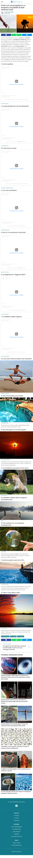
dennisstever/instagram (5, 356)
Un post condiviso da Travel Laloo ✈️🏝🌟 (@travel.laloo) (16, 141)
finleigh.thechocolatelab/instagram (7, 187)
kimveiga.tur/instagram (5, 271)
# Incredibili (13, 636)
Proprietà (16, 834)
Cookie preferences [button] (17, 845)
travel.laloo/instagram (5, 145)
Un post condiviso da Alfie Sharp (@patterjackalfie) (16, 225)
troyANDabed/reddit (4, 422)
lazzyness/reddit (4, 628)
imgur (2, 520)
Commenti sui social (16, 836)
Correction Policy (16, 829)
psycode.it (16, 820)
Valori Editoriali (16, 831)
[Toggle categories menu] (2, 1)
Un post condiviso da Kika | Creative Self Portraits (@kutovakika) (16, 99)
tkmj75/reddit (3, 551)
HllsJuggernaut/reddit (4, 584)
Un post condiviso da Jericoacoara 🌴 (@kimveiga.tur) (16, 267)
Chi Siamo (16, 815)
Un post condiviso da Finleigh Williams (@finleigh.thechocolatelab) (16, 183)
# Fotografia (20, 636)
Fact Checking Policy (16, 826)
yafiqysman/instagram (5, 314)
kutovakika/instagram (5, 103)
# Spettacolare (5, 636)
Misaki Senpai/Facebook (5, 393)
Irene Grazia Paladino (9, 12)
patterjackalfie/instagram (5, 229)
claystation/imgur (4, 495)
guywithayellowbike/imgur (5, 459)
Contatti (16, 818)
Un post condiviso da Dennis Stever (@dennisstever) (16, 352)
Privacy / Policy (16, 842)
